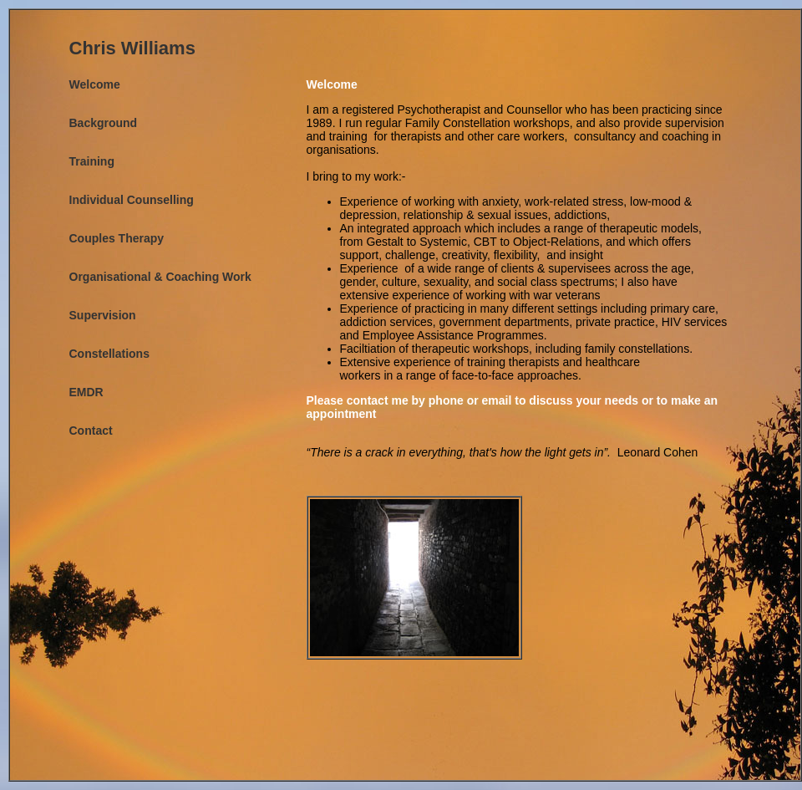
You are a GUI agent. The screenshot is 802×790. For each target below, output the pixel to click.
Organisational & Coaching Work (160, 276)
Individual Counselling (131, 199)
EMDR (86, 392)
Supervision (102, 315)
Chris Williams (132, 48)
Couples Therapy (117, 238)
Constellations (109, 353)
